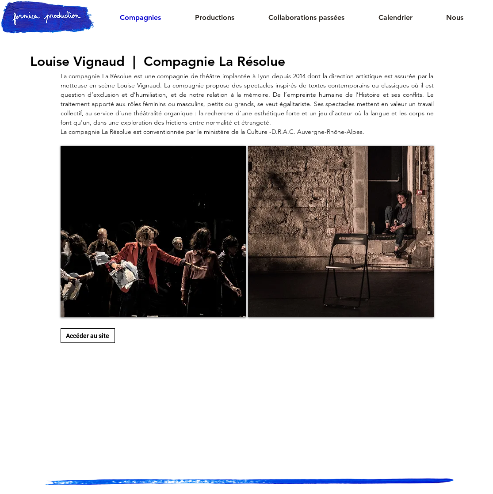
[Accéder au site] (88, 335)
